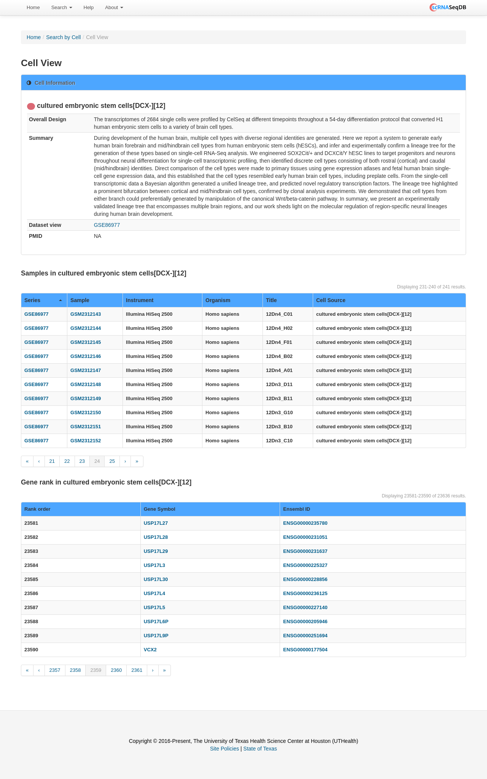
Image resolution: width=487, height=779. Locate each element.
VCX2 (150, 649)
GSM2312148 (85, 384)
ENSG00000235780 (305, 523)
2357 (54, 670)
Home (33, 7)
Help (89, 7)
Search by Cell (63, 37)
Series (43, 300)
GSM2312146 (85, 356)
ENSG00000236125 (305, 593)
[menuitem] (33, 7)
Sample (79, 300)
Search (61, 7)
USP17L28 (156, 537)
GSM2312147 (85, 370)
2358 (75, 670)
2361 (136, 670)
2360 (116, 670)
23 (82, 461)
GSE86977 (107, 225)
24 (97, 461)
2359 (95, 670)
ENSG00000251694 (305, 635)
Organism (217, 300)
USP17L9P (156, 635)
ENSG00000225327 (305, 565)
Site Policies (224, 749)
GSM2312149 (85, 398)
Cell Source (330, 300)
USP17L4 (154, 593)
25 (112, 461)
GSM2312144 (85, 328)
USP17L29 (156, 551)
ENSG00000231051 (305, 537)
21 (52, 461)
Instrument (139, 300)
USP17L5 (154, 607)
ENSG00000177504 (305, 649)
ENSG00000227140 (305, 607)
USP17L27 (156, 523)
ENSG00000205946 (305, 621)
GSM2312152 (85, 440)
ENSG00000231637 (305, 551)
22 (67, 461)
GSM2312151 (85, 426)
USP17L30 (156, 579)
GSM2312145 (85, 342)
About (114, 7)
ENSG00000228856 (305, 579)
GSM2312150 (85, 412)
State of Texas (260, 749)
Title (271, 300)
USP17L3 (154, 565)
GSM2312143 (85, 314)
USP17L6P (156, 621)
